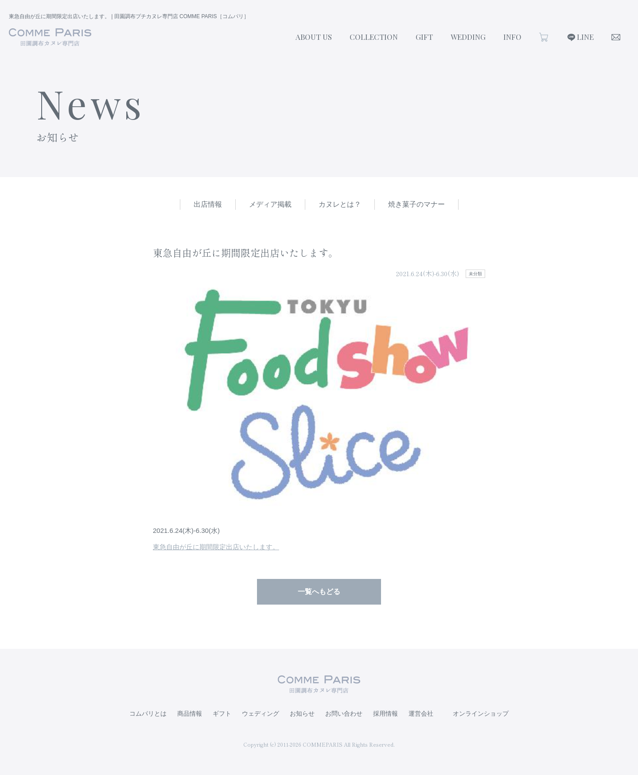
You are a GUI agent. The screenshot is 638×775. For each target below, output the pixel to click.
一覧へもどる (319, 591)
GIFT (424, 37)
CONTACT (615, 37)
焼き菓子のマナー (416, 204)
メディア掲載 (270, 204)
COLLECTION (374, 37)
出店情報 (208, 204)
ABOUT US (314, 37)
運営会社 (420, 713)
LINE (585, 37)
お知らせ (302, 713)
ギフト (222, 713)
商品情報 (189, 713)
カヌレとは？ (340, 204)
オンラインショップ (481, 713)
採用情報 (385, 713)
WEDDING (468, 37)
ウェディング (260, 713)
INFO (512, 37)
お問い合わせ (343, 713)
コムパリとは (148, 713)
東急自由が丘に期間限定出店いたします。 (216, 547)
